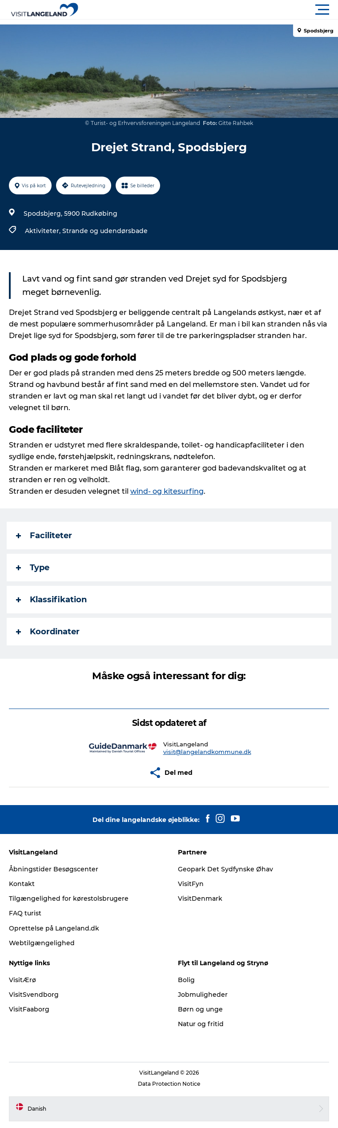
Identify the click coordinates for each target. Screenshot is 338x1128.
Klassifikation (51, 599)
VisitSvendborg (34, 995)
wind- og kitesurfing (167, 491)
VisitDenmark (200, 898)
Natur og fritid (201, 1024)
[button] (209, 9)
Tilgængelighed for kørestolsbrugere (69, 898)
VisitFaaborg (29, 1009)
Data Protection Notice (169, 1083)
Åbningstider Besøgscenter (53, 869)
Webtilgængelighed (42, 943)
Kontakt (22, 884)
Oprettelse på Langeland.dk (54, 928)
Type (32, 567)
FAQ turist (25, 913)
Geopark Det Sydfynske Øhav (225, 869)
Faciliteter (44, 535)
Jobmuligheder (203, 995)
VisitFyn (191, 884)
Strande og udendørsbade (105, 231)
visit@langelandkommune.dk (207, 751)
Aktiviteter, (43, 231)
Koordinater (48, 632)
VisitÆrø (22, 980)
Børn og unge (200, 1009)
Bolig (186, 980)
